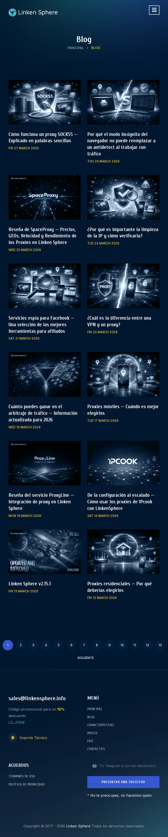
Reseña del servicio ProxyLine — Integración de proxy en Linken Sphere (41, 501)
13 (160, 645)
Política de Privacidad (27, 784)
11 (134, 645)
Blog (91, 717)
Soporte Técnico (33, 737)
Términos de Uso (22, 776)
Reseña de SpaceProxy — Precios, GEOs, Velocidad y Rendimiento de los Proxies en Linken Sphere (43, 236)
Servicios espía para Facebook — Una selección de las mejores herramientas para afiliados (41, 324)
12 (147, 645)
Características (100, 725)
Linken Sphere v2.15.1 (30, 584)
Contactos (96, 749)
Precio (92, 733)
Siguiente (85, 658)
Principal (76, 48)
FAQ (90, 741)
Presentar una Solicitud (123, 782)
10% (61, 709)
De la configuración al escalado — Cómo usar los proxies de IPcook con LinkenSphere (120, 501)
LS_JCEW (17, 722)
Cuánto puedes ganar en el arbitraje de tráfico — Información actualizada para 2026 (43, 413)
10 (122, 645)
